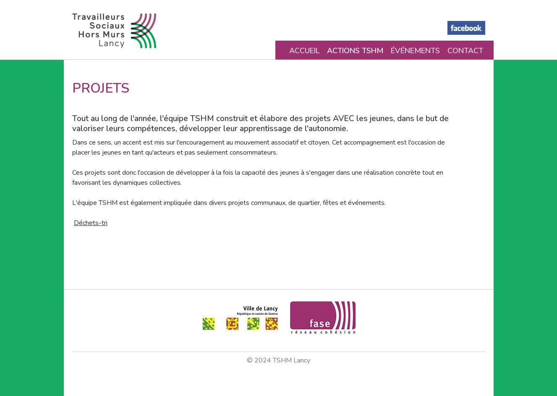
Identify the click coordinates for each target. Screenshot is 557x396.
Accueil (304, 51)
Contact (465, 51)
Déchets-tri (90, 223)
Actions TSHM (355, 51)
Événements (415, 51)
